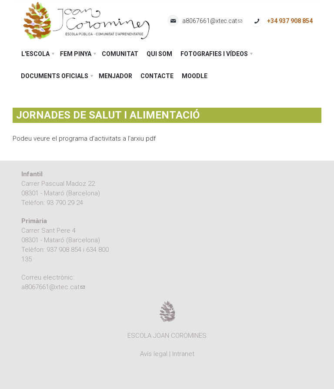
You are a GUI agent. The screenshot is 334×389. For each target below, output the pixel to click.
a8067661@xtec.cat (212, 21)
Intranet (183, 354)
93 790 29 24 (65, 203)
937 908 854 (64, 250)
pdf (151, 138)
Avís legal (153, 354)
